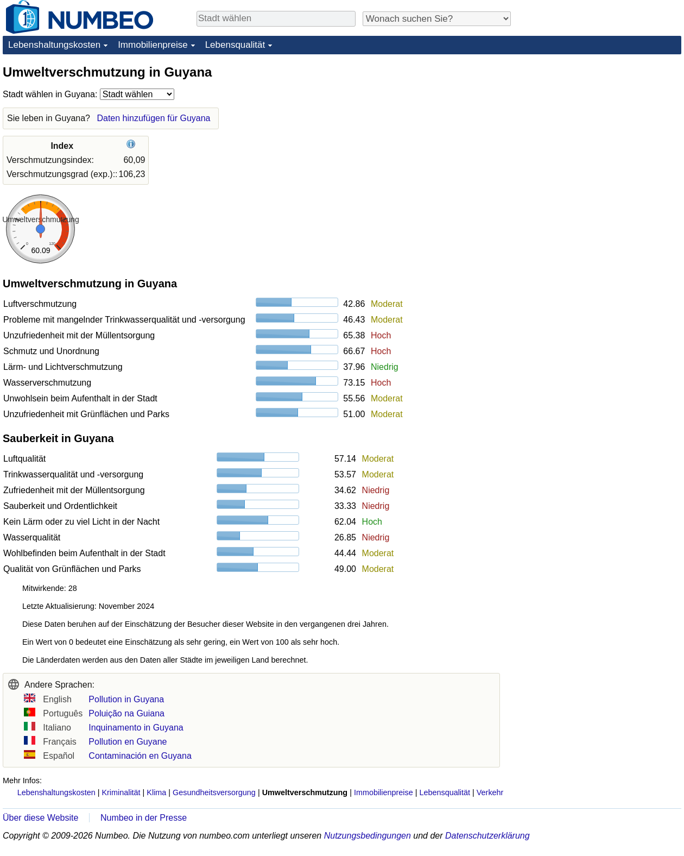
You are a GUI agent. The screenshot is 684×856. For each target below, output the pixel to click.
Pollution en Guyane (127, 741)
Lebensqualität (235, 45)
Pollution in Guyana (126, 699)
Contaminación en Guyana (139, 755)
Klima (156, 792)
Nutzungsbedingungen (367, 835)
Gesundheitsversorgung (214, 792)
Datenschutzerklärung (487, 835)
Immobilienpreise (153, 45)
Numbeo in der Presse (143, 817)
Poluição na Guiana (126, 713)
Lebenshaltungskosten (54, 45)
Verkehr (490, 792)
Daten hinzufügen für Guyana (153, 118)
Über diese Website (40, 817)
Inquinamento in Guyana (135, 727)
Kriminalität (121, 792)
